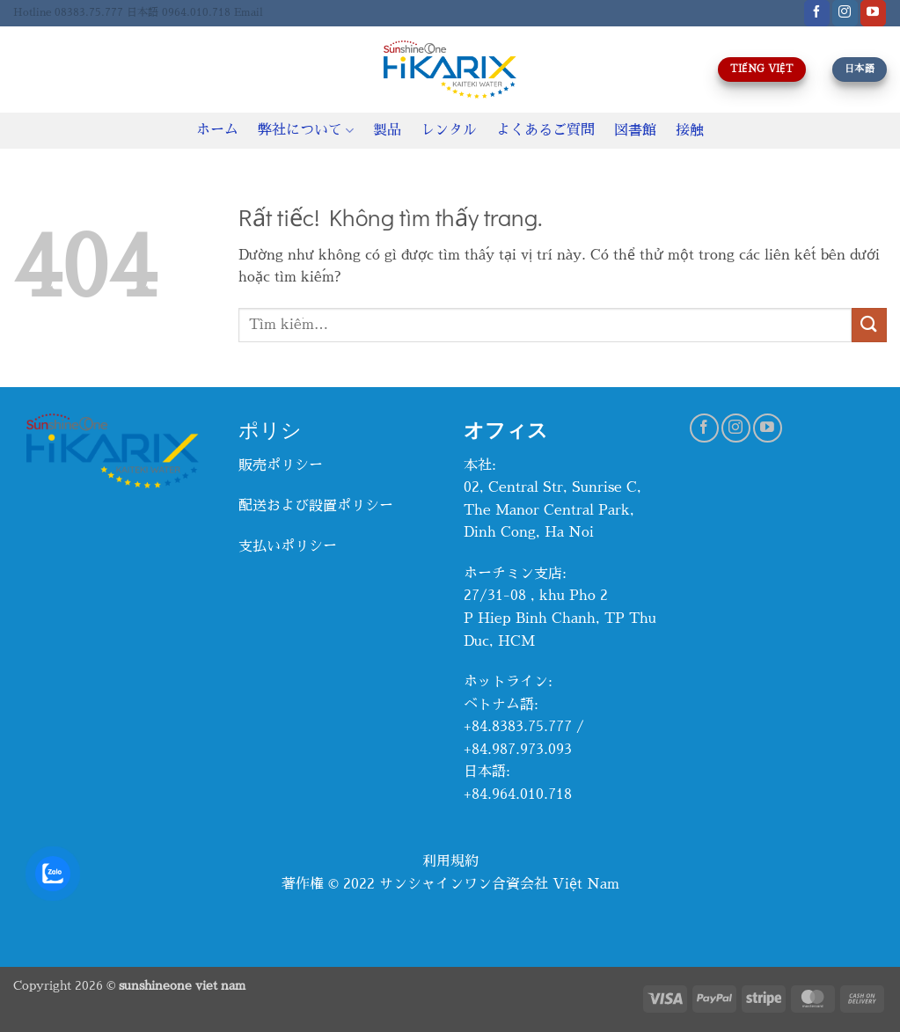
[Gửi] (869, 325)
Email (248, 12)
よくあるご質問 (545, 130)
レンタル (449, 130)
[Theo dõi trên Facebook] (817, 13)
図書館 (635, 130)
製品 (387, 130)
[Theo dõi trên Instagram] (845, 13)
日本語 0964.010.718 (178, 12)
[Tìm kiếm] (19, 69)
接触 (690, 130)
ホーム (217, 130)
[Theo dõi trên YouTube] (873, 13)
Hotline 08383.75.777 (68, 12)
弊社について (306, 130)
